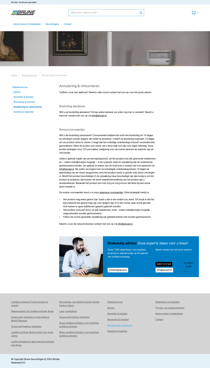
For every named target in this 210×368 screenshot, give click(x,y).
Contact (67, 24)
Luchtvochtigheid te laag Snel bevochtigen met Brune (32, 343)
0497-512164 (164, 264)
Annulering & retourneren (28, 107)
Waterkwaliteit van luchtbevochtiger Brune (32, 311)
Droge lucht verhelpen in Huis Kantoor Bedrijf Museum (30, 319)
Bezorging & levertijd (24, 102)
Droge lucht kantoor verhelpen (26, 326)
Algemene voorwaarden (167, 302)
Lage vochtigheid (68, 311)
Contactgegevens (118, 270)
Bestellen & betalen (24, 97)
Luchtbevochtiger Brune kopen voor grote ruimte (32, 334)
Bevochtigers (52, 24)
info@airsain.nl (99, 115)
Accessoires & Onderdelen (27, 24)
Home (14, 75)
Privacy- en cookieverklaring (169, 307)
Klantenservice (29, 75)
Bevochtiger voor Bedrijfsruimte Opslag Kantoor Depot (79, 304)
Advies (17, 92)
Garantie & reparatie (24, 111)
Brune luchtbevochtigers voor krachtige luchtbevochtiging (79, 325)
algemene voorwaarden (111, 192)
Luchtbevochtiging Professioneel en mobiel (29, 304)
